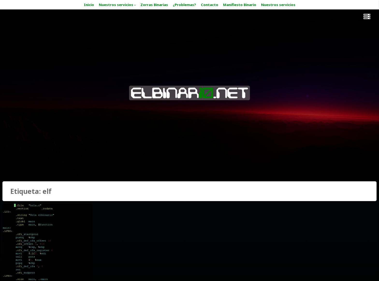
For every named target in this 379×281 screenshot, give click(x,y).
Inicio (89, 4)
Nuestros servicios (116, 4)
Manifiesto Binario (239, 4)
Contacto (209, 4)
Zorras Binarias (154, 4)
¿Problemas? (184, 4)
